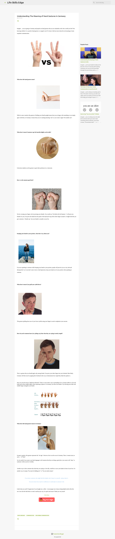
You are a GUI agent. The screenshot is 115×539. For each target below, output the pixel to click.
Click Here (46, 495)
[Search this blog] (103, 2)
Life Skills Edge (15, 2)
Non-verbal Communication (42, 515)
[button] (18, 21)
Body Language (21, 515)
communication (30, 515)
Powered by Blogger (57, 534)
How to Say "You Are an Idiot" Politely (89, 114)
